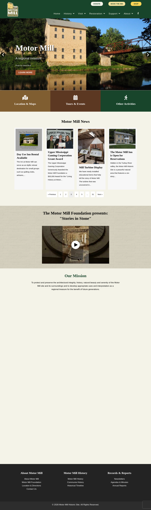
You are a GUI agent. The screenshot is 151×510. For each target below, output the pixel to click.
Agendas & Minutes (119, 482)
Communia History (75, 482)
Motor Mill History (75, 479)
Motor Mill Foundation (31, 482)
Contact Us (32, 489)
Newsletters (119, 479)
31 (93, 194)
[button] (3, 54)
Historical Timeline (75, 485)
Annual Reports (119, 485)
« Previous (52, 194)
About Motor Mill (31, 479)
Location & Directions (31, 485)
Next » (100, 194)
